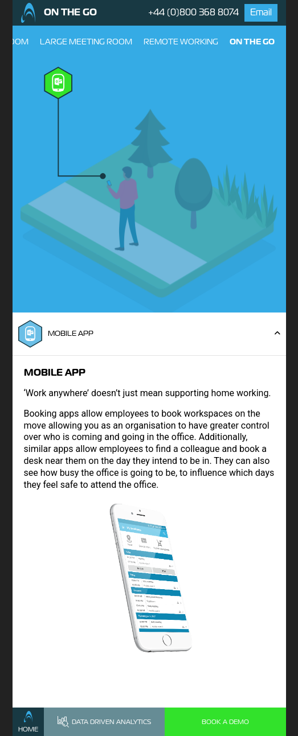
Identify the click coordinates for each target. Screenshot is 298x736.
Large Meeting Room (86, 41)
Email (261, 12)
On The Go (252, 41)
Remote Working (181, 41)
